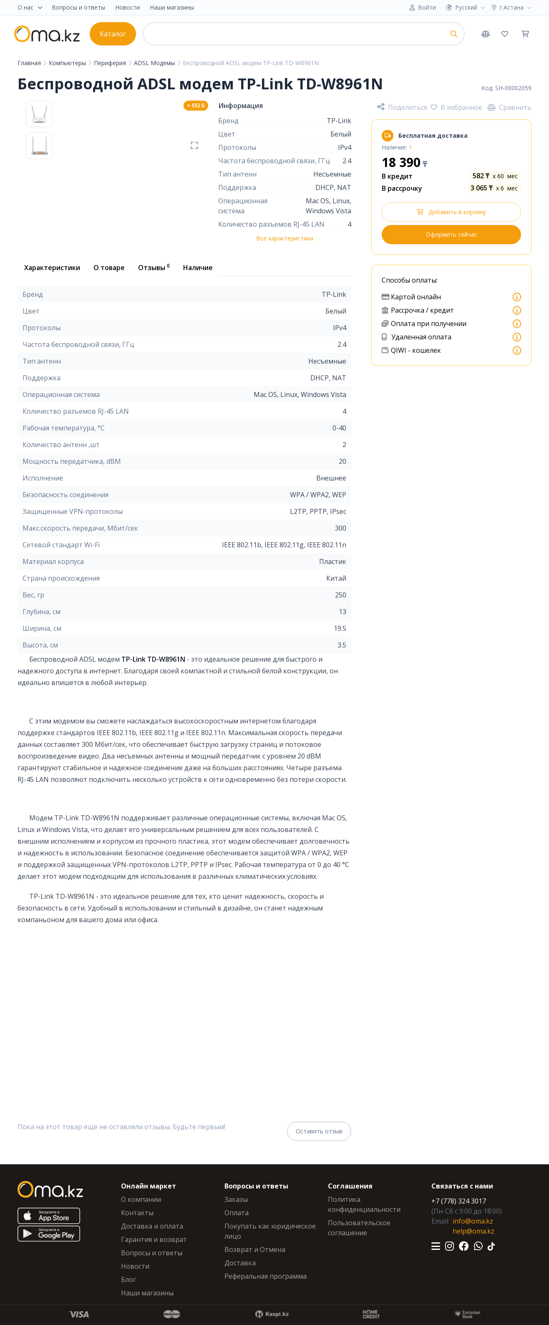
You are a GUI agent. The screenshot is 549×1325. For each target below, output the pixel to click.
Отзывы (154, 267)
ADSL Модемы (155, 63)
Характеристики (52, 267)
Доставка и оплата (152, 1226)
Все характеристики (284, 238)
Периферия (111, 63)
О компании (141, 1199)
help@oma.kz (473, 1231)
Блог (128, 1279)
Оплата (236, 1212)
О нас (30, 7)
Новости (127, 7)
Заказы (236, 1199)
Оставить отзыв (319, 1131)
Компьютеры (68, 63)
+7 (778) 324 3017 (458, 1201)
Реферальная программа (265, 1276)
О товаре (109, 267)
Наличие (198, 267)
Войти (427, 7)
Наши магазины (172, 7)
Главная (30, 63)
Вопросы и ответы (78, 7)
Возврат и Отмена (254, 1249)
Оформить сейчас (451, 234)
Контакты (137, 1212)
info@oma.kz (473, 1221)
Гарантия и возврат (154, 1239)
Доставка (240, 1262)
